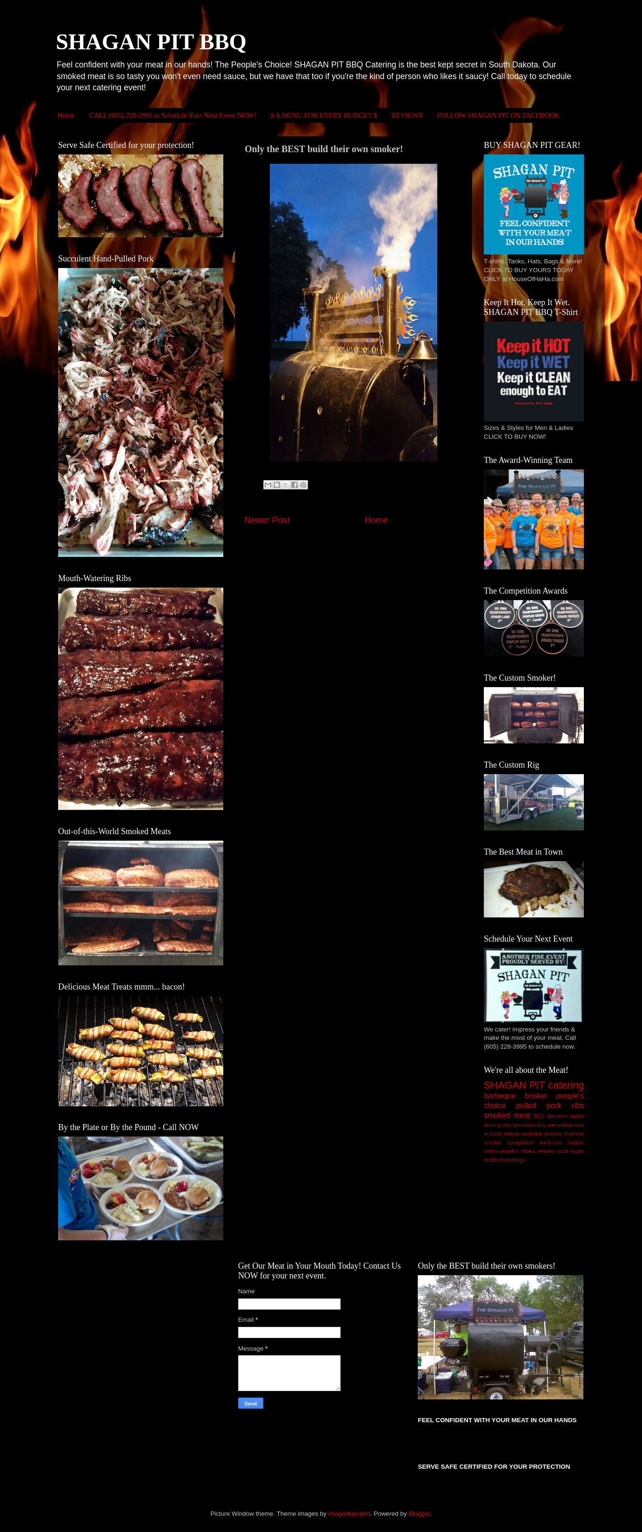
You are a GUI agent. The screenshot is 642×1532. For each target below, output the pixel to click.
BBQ (538, 1116)
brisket (536, 1095)
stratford (493, 1160)
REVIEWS (407, 115)
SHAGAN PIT (514, 1085)
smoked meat (507, 1115)
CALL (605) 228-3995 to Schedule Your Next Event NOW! (172, 115)
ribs (578, 1105)
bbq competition (555, 1125)
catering (566, 1085)
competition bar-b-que (535, 1142)
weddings (514, 1160)
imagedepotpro (349, 1513)
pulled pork (538, 1105)
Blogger (419, 1513)
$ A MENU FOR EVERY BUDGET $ (323, 115)
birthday (553, 1134)
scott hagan (570, 1151)
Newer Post (267, 520)
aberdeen (557, 1116)
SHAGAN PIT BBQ (151, 41)
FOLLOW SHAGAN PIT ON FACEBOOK (498, 115)
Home (66, 115)
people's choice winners (527, 1151)
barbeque (499, 1095)
